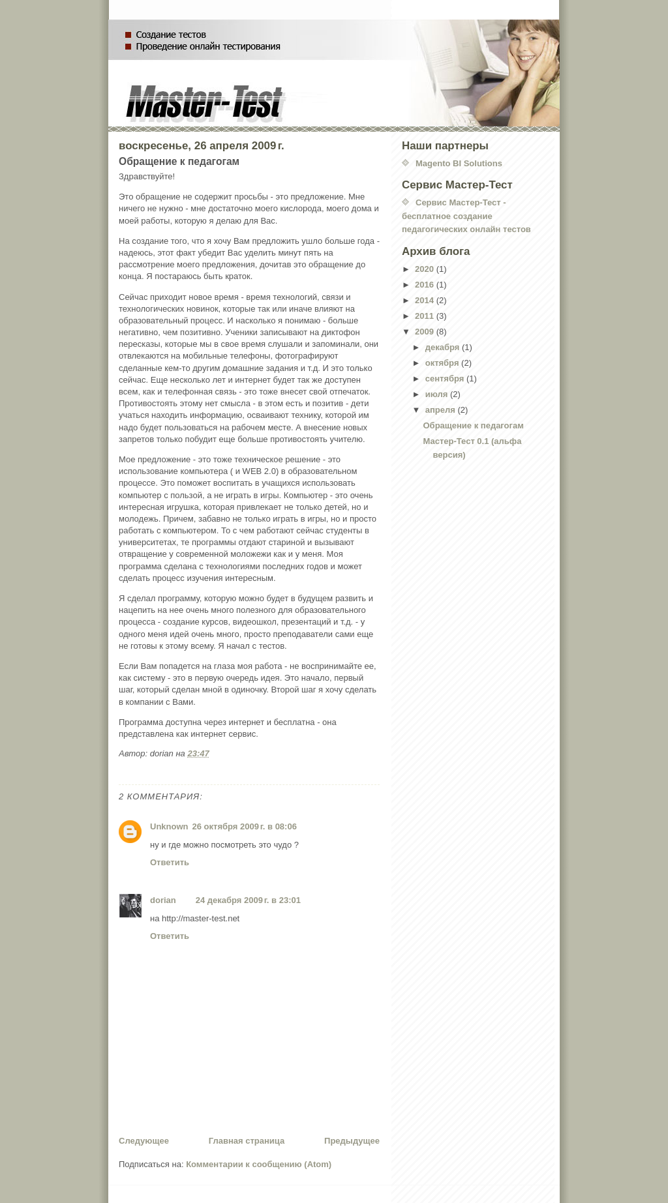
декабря (443, 347)
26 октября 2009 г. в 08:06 (244, 826)
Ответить (169, 862)
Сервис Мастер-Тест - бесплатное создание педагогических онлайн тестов (466, 216)
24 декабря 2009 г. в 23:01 (248, 900)
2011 (425, 316)
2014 (425, 300)
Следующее (144, 1141)
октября (443, 363)
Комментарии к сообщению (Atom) (258, 1164)
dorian (163, 900)
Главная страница (246, 1141)
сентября (445, 378)
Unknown (169, 826)
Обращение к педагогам (473, 425)
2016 (425, 285)
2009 (425, 331)
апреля (441, 410)
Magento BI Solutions (459, 163)
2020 (425, 269)
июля (437, 394)
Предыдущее (352, 1141)
